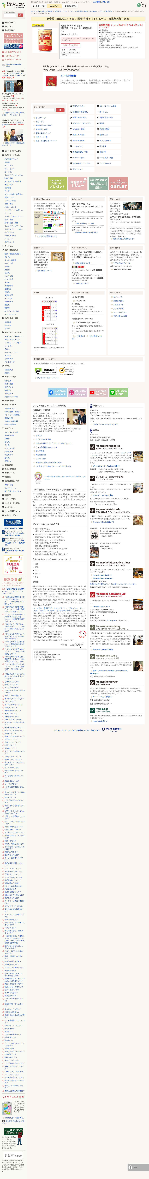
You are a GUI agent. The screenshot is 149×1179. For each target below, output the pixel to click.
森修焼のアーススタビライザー (55, 608)
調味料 (7, 162)
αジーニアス (37, 608)
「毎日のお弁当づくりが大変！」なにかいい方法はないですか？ (15, 676)
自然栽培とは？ (10, 1054)
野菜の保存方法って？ (13, 1034)
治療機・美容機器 (11, 421)
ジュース (8, 213)
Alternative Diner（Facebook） (103, 578)
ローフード (9, 239)
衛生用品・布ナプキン (13, 491)
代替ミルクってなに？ (13, 874)
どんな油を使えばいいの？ (15, 1063)
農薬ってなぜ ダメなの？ (14, 984)
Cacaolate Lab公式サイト (101, 606)
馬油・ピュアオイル (12, 340)
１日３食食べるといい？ (14, 827)
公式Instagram (111, 620)
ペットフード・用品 (12, 503)
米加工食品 (9, 185)
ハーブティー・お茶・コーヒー (15, 210)
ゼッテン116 (42, 613)
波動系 (7, 439)
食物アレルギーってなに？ (15, 736)
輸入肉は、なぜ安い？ (13, 1009)
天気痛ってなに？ (11, 748)
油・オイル (9, 172)
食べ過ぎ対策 (10, 1029)
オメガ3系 (8, 298)
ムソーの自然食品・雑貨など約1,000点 (83, 11)
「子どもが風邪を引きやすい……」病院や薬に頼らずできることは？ (15, 644)
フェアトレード (105, 163)
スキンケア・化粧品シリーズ (15, 336)
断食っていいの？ (11, 713)
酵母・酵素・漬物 (11, 223)
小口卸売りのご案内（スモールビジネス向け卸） (54, 466)
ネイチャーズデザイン (65, 611)
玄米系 (7, 267)
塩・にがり (9, 165)
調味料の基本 (10, 1049)
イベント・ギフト (11, 515)
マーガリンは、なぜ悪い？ (15, 1071)
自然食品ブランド (61, 11)
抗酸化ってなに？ (11, 852)
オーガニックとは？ (12, 1060)
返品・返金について (82, 263)
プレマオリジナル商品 (108, 106)
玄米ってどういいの (12, 990)
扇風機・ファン (10, 408)
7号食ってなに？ (11, 707)
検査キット (9, 461)
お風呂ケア (9, 359)
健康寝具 (103, 152)
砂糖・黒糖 (9, 178)
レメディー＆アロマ (12, 311)
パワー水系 (9, 279)
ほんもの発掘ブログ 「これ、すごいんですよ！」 (54, 443)
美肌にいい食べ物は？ (13, 696)
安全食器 (8, 325)
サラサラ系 (9, 302)
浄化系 (7, 445)
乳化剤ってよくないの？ (14, 1025)
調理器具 (8, 322)
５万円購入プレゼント (13, 60)
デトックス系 (10, 448)
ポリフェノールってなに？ (15, 730)
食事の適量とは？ (11, 920)
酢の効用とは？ (10, 889)
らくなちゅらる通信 (43, 439)
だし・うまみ (10, 169)
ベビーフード (10, 232)
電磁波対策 (9, 418)
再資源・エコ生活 (11, 397)
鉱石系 (7, 442)
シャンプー (9, 346)
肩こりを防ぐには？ (12, 767)
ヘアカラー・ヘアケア (13, 343)
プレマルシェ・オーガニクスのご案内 (106, 466)
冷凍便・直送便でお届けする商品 (86, 232)
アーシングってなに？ (13, 756)
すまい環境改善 (105, 140)
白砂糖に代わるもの (12, 1012)
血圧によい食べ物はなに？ (15, 895)
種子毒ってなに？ (11, 739)
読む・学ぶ (40, 122)
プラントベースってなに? (14, 906)
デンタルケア (10, 362)
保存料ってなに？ (11, 993)
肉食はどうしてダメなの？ (15, 1051)
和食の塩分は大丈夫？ (13, 961)
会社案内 (39, 436)
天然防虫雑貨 (105, 129)
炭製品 (102, 123)
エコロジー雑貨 (78, 129)
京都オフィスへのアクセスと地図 (105, 424)
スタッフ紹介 (41, 459)
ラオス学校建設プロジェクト (46, 447)
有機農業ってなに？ (12, 716)
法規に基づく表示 (120, 316)
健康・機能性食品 (79, 118)
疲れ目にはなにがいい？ (14, 759)
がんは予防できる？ (12, 687)
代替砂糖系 (9, 286)
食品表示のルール (11, 996)
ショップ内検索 (9, 12)
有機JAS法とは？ (11, 1057)
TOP (135, 1167)
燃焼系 (7, 270)
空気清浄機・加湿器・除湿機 (15, 412)
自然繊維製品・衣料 (80, 152)
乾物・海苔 (9, 204)
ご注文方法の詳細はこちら (47, 236)
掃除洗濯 (8, 381)
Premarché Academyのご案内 (103, 650)
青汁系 (7, 257)
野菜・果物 (9, 220)
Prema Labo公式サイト (101, 721)
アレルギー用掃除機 (12, 415)
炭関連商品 (9, 370)
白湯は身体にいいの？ (13, 830)
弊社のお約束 (41, 455)
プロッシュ (73, 608)
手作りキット (10, 242)
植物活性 (8, 390)
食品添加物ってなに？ (13, 880)
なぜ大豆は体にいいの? (13, 877)
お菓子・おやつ (10, 207)
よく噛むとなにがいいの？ (15, 832)
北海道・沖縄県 (80, 223)
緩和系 (7, 458)
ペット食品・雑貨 (106, 158)
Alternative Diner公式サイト (102, 575)
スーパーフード (10, 236)
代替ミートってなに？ (13, 742)
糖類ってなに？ (10, 797)
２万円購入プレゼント (13, 56)
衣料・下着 (9, 485)
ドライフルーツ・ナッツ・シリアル (15, 216)
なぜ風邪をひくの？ (12, 682)
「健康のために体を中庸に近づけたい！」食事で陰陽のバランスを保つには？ (15, 609)
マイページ (118, 297)
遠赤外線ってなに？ (12, 855)
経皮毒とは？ (10, 1040)
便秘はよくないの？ (12, 685)
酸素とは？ (9, 1031)
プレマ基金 (40, 451)
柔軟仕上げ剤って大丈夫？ (15, 1091)
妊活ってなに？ (10, 745)
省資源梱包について (44, 271)
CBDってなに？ (10, 702)
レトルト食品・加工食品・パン (15, 194)
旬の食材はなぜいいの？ (14, 871)
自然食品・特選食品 (45, 11)
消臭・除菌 (9, 384)
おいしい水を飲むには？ (14, 886)
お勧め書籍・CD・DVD (81, 163)
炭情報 (7, 373)
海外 (92, 223)
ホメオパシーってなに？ (14, 705)
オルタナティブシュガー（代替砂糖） (15, 175)
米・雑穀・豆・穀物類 (13, 181)
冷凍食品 (8, 188)
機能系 (7, 305)
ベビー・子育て (78, 158)
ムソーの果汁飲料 (106, 11)
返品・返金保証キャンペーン (46, 141)
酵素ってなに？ (10, 841)
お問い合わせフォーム (122, 263)
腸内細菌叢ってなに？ (13, 710)
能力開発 (103, 146)
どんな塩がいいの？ (12, 1074)
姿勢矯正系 (9, 451)
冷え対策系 (9, 455)
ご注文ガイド (118, 305)
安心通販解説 (10, 30)
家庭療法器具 (10, 436)
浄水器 (7, 329)
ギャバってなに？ (11, 784)
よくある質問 (118, 308)
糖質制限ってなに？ (12, 964)
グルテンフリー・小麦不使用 (15, 229)
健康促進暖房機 (10, 424)
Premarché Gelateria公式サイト (103, 522)
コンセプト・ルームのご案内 (103, 495)
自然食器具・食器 (106, 118)
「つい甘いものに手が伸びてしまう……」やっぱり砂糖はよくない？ (15, 651)
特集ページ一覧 (41, 137)
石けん (7, 349)
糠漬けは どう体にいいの (14, 987)
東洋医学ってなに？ (12, 898)
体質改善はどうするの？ (14, 727)
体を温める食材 (10, 970)
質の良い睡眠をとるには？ (15, 844)
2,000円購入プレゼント (13, 52)
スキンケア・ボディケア (82, 123)
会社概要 (96, 2)
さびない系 (9, 263)
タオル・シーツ (10, 488)
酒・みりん (104, 112)
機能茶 (7, 308)
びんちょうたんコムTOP (64, 730)
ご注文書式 (79, 336)
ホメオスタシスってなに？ (15, 699)
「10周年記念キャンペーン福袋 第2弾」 (15, 543)
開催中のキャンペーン (44, 125)
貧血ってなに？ (10, 733)
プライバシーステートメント (48, 378)
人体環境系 (9, 393)
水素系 (7, 282)
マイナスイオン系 (11, 432)
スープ (7, 191)
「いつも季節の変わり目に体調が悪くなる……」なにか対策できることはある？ (15, 659)
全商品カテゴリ (78, 106)
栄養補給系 (9, 295)
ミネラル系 (9, 276)
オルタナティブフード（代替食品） (15, 226)
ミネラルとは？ (10, 928)
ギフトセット (78, 169)
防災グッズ (9, 387)
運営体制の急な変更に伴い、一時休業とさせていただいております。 (113, 584)
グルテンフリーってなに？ (15, 967)
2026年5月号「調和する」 (15, 1118)
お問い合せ (105, 2)
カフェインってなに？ (13, 868)
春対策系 (8, 289)
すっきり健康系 (10, 260)
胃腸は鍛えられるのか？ (14, 719)
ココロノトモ (78, 146)
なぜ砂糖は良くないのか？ (15, 1077)
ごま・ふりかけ (10, 200)
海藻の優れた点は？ (12, 883)
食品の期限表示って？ (13, 892)
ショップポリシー (120, 312)
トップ (33, 11)
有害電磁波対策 (78, 140)
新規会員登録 (118, 301)
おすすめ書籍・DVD (12, 511)
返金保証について (82, 284)
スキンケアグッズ (11, 352)
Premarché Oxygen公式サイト (103, 697)
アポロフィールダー (47, 611)
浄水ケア (8, 355)
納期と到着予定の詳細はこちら (124, 239)
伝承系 (7, 273)
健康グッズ (104, 135)
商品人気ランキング (43, 133)
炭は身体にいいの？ (12, 781)
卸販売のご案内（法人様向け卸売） (49, 462)
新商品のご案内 (41, 129)
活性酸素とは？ (10, 1037)
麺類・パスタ (10, 197)
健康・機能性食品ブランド (15, 254)
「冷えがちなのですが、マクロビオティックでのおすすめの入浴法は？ (15, 636)
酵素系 (7, 292)
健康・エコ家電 (78, 135)
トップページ (41, 118)
